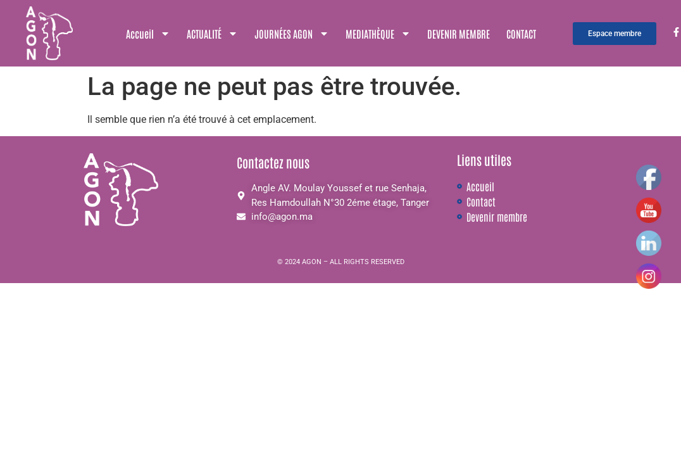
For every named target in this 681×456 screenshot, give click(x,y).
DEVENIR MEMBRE (458, 33)
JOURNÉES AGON (291, 33)
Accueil (148, 33)
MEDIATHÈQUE (378, 33)
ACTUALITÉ (212, 33)
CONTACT (521, 33)
